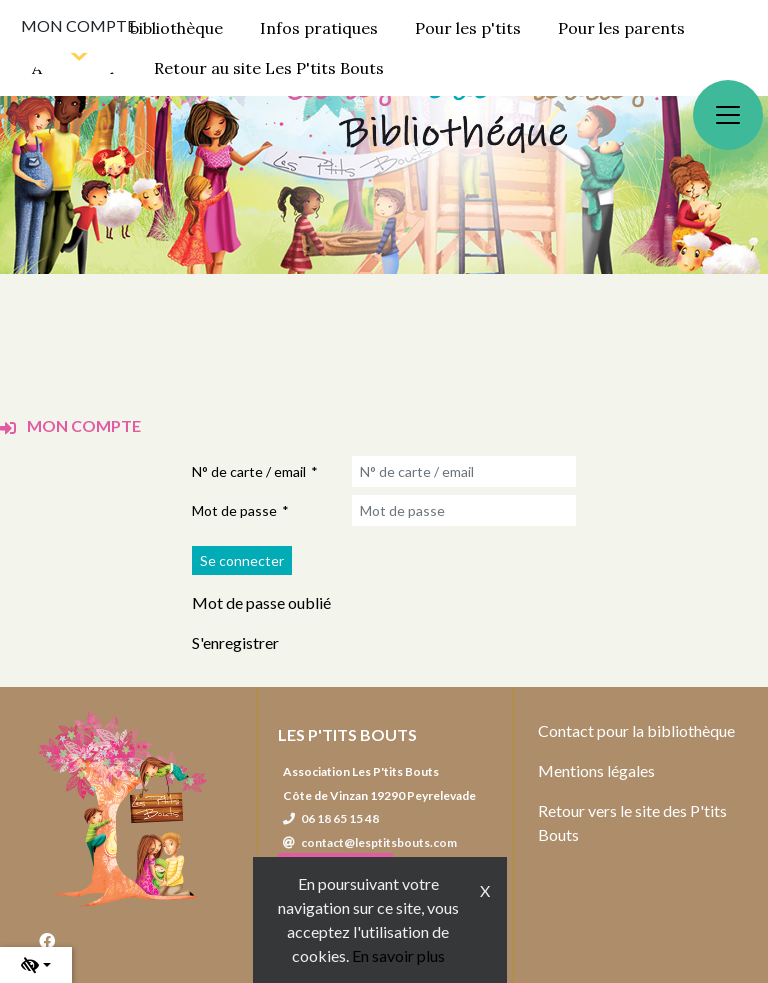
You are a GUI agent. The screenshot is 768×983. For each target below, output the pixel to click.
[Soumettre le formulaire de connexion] (242, 560)
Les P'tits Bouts (347, 734)
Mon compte (78, 25)
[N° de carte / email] (464, 471)
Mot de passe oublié (261, 602)
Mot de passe (234, 510)
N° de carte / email (249, 471)
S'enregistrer (235, 642)
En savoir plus (398, 955)
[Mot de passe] (464, 510)
